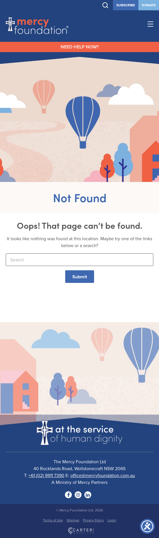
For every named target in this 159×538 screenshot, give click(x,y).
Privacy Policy (93, 520)
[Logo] (79, 441)
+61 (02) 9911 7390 (46, 475)
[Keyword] (79, 259)
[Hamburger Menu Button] (150, 25)
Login (112, 520)
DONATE (149, 5)
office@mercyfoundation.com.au (102, 475)
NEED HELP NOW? (80, 47)
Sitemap (73, 520)
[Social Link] (68, 494)
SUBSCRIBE (125, 5)
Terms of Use (53, 520)
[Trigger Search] (105, 5)
